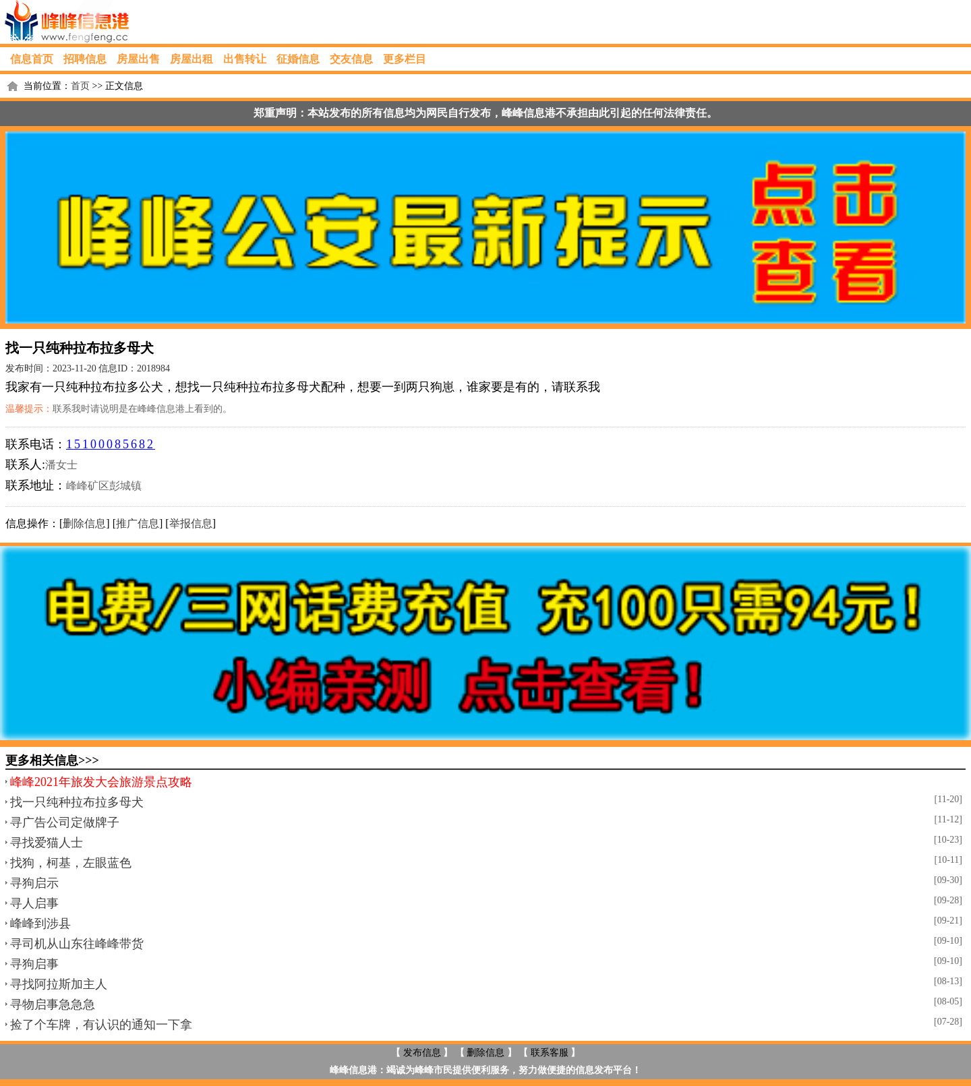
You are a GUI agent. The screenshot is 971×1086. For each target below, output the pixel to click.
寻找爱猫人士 (46, 842)
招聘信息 (85, 59)
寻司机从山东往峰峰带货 (77, 944)
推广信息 (137, 523)
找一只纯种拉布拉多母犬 (77, 802)
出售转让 (244, 59)
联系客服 (549, 1053)
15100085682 (110, 444)
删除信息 (84, 523)
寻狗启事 (34, 964)
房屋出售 (138, 59)
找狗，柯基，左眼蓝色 (70, 863)
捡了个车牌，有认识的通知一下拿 (101, 1024)
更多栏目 (404, 59)
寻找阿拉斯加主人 (58, 984)
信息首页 (31, 59)
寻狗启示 (34, 883)
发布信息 (422, 1053)
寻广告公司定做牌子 (64, 822)
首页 (80, 86)
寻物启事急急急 (52, 1004)
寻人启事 (34, 903)
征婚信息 (298, 59)
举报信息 (190, 523)
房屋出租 (191, 59)
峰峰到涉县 (40, 923)
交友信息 (351, 59)
